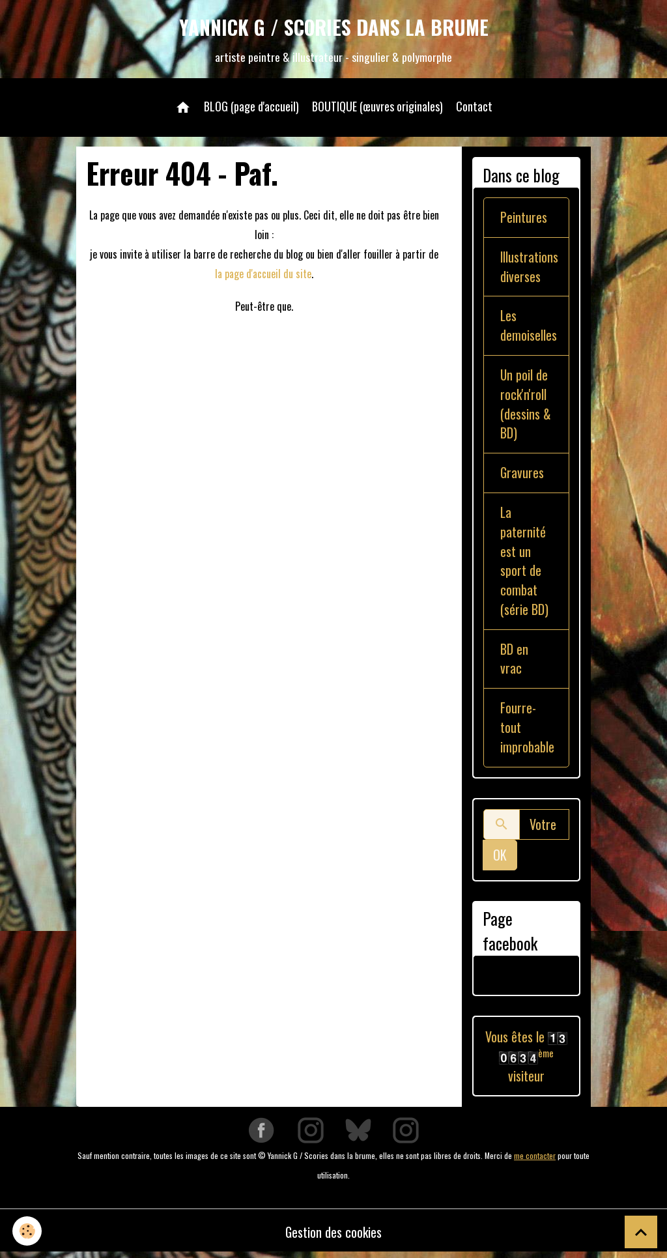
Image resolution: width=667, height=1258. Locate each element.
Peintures (523, 218)
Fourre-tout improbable (527, 731)
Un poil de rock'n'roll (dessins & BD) (525, 406)
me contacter (535, 1158)
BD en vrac (514, 661)
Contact (474, 106)
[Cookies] (27, 1231)
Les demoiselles (528, 327)
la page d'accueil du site (263, 274)
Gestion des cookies (333, 1235)
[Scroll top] (641, 1232)
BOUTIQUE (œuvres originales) (377, 106)
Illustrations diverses (529, 267)
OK (500, 858)
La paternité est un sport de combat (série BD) (524, 563)
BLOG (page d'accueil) (251, 106)
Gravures (522, 475)
